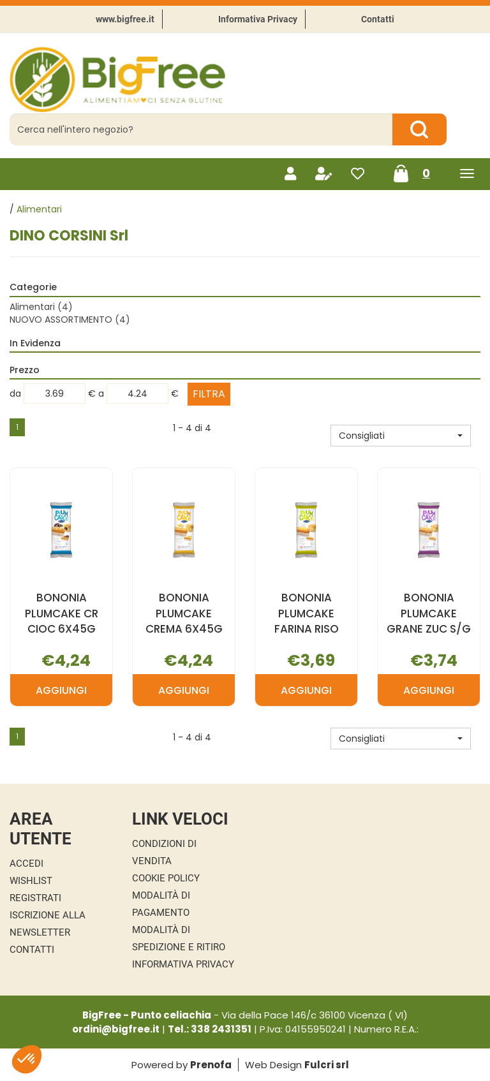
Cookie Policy (166, 878)
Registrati (35, 898)
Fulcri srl (326, 1064)
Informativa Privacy (257, 19)
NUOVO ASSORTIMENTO (70, 319)
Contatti (377, 19)
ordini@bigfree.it (116, 1029)
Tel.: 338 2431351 (209, 1029)
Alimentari (41, 306)
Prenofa (211, 1064)
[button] (400, 435)
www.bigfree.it (125, 19)
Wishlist (31, 880)
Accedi (26, 863)
